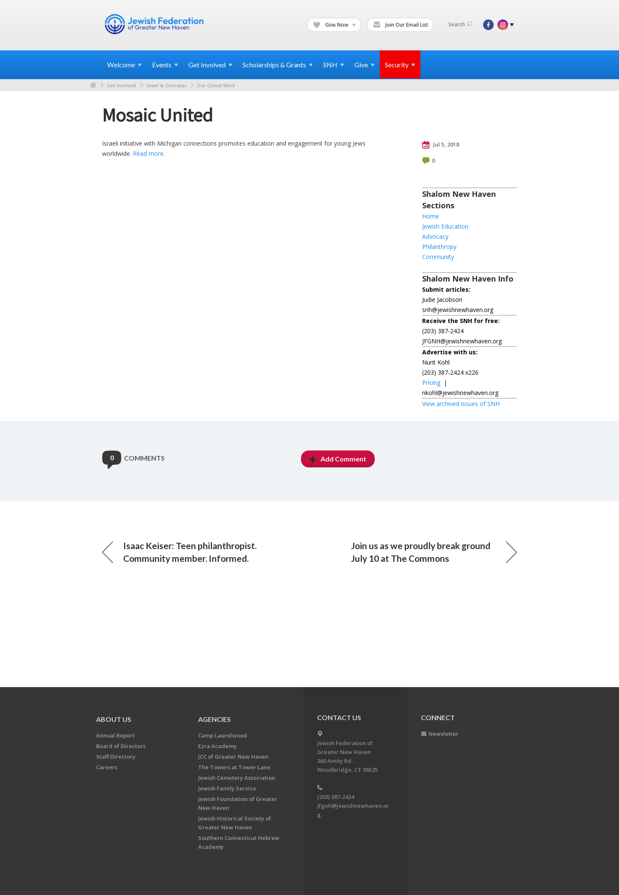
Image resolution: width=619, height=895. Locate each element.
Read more (148, 153)
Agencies (214, 719)
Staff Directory (115, 756)
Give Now (334, 25)
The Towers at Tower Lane (234, 767)
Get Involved (121, 85)
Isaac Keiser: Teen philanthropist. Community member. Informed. (179, 552)
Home (93, 85)
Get (210, 65)
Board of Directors (121, 746)
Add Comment (338, 459)
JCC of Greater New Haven (233, 756)
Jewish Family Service (227, 788)
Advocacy (435, 236)
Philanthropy (439, 247)
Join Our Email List (400, 25)
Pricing (431, 382)
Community (438, 257)
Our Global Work (216, 85)
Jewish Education (445, 226)
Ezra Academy (217, 746)
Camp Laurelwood (222, 735)
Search (460, 24)
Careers (106, 767)
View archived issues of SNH (461, 404)
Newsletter (443, 734)
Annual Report (115, 735)
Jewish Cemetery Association (236, 778)
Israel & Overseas (166, 85)
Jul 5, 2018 (440, 145)
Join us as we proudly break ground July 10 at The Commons (434, 552)
